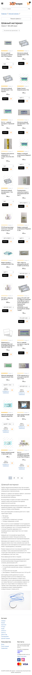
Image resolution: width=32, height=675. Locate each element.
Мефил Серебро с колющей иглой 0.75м (7, 263)
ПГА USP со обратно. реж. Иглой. (7, 298)
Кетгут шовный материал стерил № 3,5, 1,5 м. (23, 344)
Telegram (20, 651)
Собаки (3, 621)
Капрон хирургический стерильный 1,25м (7, 453)
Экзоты (3, 632)
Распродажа (5, 636)
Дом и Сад (4, 634)
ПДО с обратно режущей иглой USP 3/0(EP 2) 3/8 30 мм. (23, 264)
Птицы (3, 626)
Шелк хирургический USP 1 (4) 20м (23, 415)
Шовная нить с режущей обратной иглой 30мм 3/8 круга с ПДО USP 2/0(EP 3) (8, 345)
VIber (18, 652)
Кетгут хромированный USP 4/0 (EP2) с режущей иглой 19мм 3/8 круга (23, 455)
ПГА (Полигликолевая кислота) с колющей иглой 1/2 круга (7, 229)
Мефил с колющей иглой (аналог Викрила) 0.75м (24, 155)
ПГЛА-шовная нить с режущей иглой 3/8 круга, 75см (23, 377)
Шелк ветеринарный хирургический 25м (7, 415)
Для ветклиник (13, 14)
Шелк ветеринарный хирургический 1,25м (7, 376)
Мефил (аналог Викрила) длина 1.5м (23, 89)
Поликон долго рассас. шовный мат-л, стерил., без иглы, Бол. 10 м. (7, 156)
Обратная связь (21, 656)
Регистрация (5, 646)
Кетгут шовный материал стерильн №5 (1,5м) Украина (7, 54)
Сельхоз (3, 630)
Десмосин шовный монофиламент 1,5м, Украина (23, 54)
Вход (2, 644)
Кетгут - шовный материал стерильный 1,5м (7, 124)
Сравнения (4, 648)
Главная (4, 14)
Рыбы (2, 628)
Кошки (3, 622)
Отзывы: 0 (10, 50)
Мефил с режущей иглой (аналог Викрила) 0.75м (24, 229)
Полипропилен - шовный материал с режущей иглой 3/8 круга (23, 193)
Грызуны (3, 624)
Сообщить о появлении (6, 392)
